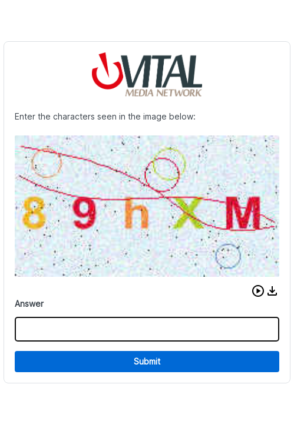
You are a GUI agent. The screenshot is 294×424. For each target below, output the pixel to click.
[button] (258, 291)
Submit (147, 361)
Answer (29, 304)
